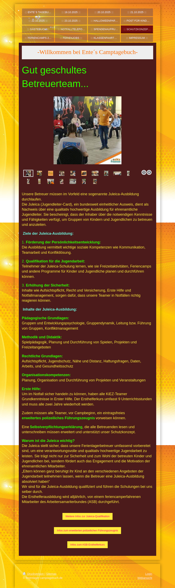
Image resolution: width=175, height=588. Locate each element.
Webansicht (144, 578)
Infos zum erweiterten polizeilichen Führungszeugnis (87, 530)
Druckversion (33, 573)
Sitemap (51, 573)
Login (148, 573)
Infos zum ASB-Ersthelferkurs (87, 544)
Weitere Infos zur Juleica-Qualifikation (87, 516)
